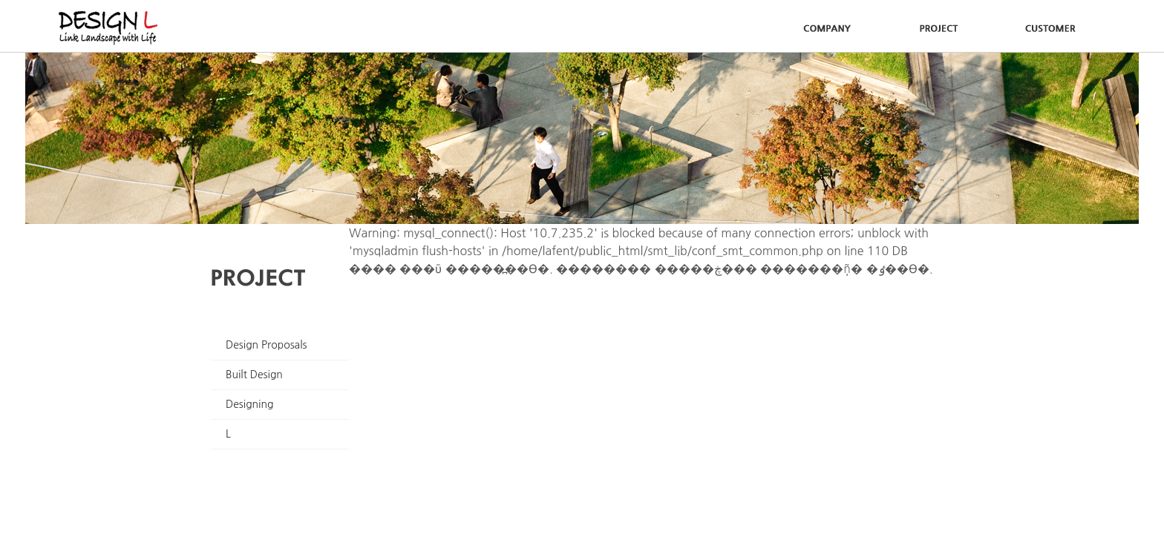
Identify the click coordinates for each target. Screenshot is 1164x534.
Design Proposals (266, 345)
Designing (249, 404)
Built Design (254, 374)
